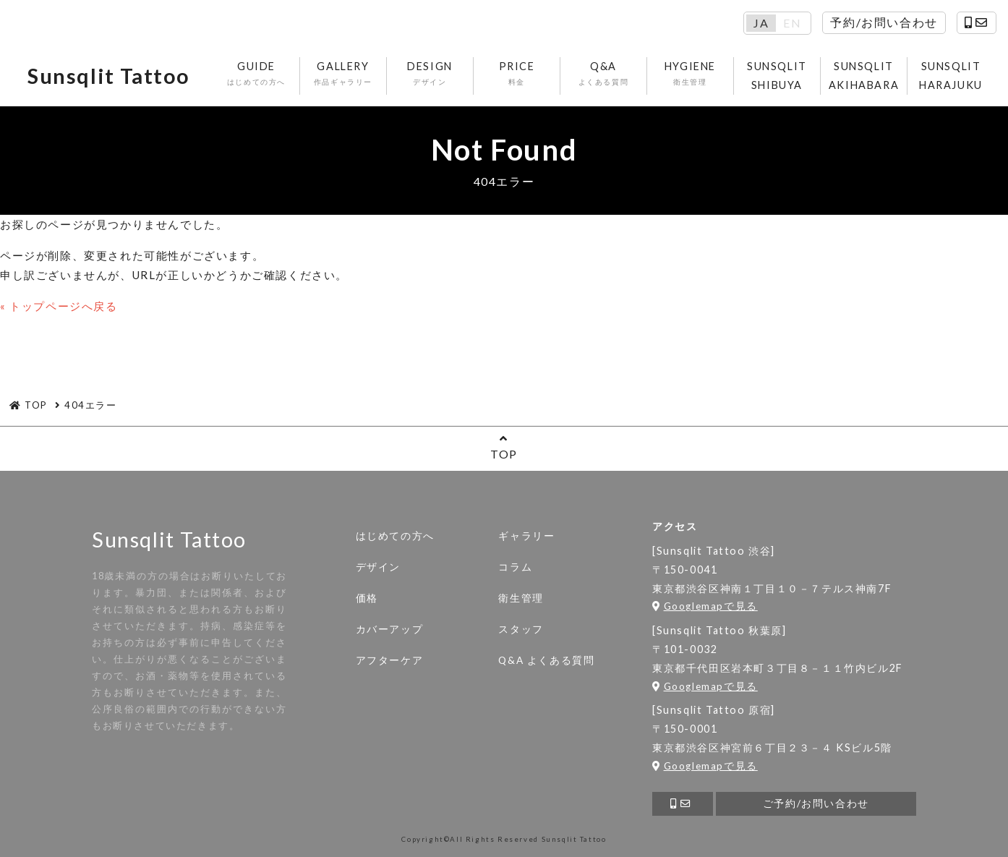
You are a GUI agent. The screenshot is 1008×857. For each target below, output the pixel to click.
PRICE (516, 74)
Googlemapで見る (705, 606)
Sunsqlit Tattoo (108, 76)
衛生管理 (520, 598)
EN (792, 23)
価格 (367, 598)
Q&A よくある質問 (546, 660)
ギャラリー (526, 536)
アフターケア (390, 660)
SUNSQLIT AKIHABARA (864, 75)
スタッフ (520, 629)
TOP (504, 446)
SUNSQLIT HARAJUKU (951, 75)
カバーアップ (390, 629)
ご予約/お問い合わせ (816, 803)
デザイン (378, 567)
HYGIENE (690, 74)
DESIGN (430, 74)
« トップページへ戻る (59, 305)
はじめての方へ (395, 536)
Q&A (603, 74)
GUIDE (256, 74)
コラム (515, 567)
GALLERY (343, 74)
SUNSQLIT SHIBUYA (777, 75)
